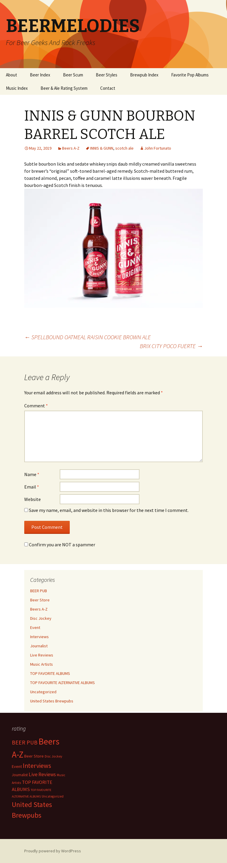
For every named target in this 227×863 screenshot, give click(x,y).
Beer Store (40, 600)
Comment (36, 406)
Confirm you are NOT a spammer (59, 544)
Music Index (17, 88)
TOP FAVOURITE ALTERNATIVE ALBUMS (62, 682)
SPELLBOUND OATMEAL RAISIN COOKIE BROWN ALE (87, 337)
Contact (107, 88)
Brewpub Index (144, 75)
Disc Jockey (40, 618)
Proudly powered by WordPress (52, 851)
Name (31, 474)
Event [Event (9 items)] (17, 766)
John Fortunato (157, 148)
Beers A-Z (71, 148)
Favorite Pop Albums (190, 75)
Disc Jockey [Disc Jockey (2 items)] (53, 756)
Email (31, 487)
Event (35, 627)
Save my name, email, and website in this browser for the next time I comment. (109, 510)
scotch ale (124, 148)
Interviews (39, 636)
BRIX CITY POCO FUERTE (171, 346)
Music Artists (41, 664)
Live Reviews (41, 655)
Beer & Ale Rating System (63, 88)
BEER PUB (38, 590)
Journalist (39, 646)
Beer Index (40, 75)
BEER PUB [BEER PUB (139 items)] (25, 742)
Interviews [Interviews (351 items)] (37, 766)
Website (32, 499)
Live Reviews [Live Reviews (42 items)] (42, 774)
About (11, 75)
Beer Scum (73, 75)
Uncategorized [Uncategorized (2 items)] (53, 796)
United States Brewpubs (51, 701)
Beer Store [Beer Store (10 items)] (34, 756)
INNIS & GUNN (101, 148)
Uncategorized (43, 691)
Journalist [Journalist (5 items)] (20, 774)
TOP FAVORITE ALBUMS (50, 673)
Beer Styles (106, 75)
